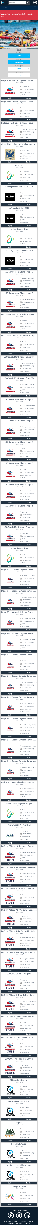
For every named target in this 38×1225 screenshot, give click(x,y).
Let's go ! (4, 16)
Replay (10, 98)
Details (28, 98)
